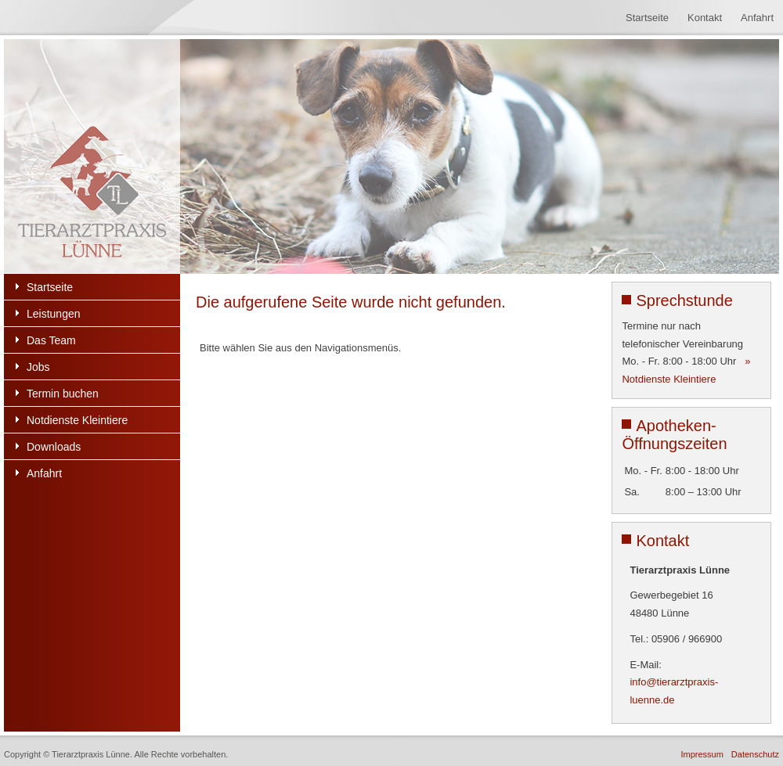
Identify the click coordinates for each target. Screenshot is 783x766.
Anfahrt (757, 17)
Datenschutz (755, 754)
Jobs (38, 367)
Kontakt (704, 17)
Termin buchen (63, 393)
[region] (391, 156)
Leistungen (54, 313)
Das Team (51, 340)
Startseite (647, 17)
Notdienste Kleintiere (77, 420)
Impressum (701, 754)
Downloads (54, 447)
